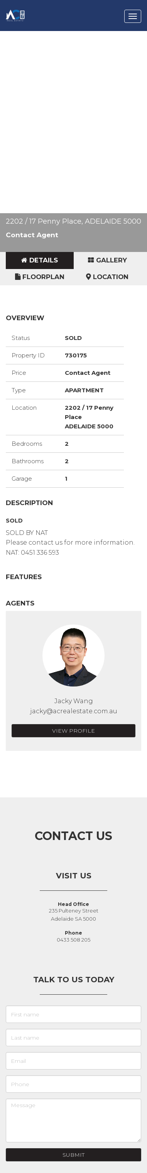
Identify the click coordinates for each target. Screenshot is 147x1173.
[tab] (40, 260)
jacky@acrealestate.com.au (73, 711)
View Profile (73, 730)
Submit (73, 1154)
